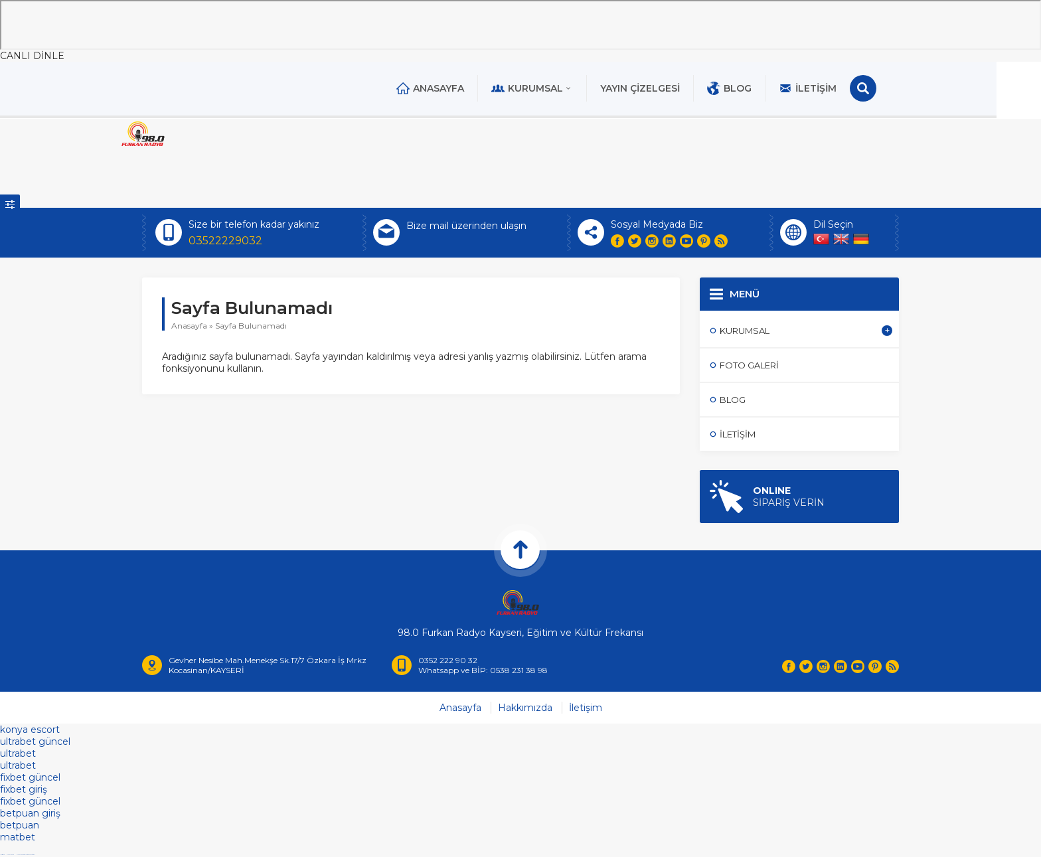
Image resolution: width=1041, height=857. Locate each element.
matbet (17, 839)
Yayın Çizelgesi (662, 88)
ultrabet (18, 755)
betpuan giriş (30, 815)
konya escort (30, 732)
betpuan (19, 827)
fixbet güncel (30, 779)
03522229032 (225, 240)
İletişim (830, 88)
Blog (752, 88)
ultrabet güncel (35, 743)
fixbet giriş (23, 791)
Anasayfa (453, 88)
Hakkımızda (525, 710)
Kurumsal (555, 88)
